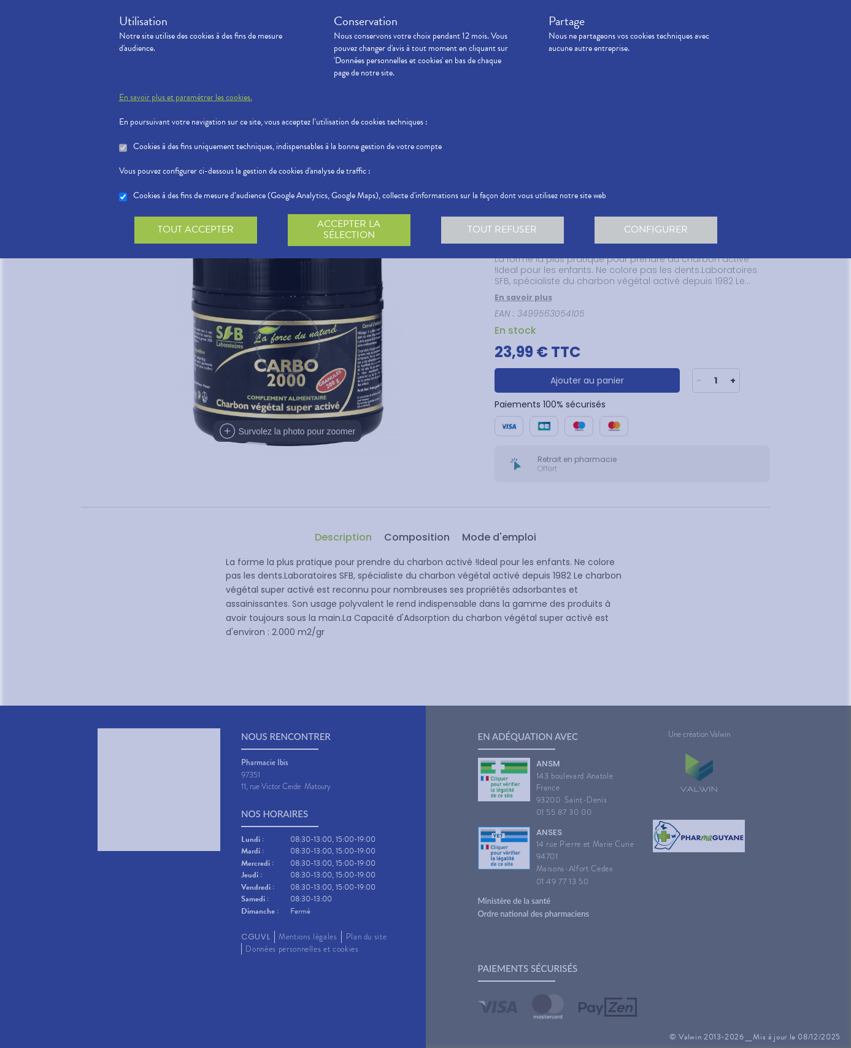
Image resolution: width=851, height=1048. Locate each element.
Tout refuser (502, 229)
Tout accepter (196, 229)
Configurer (656, 229)
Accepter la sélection (348, 229)
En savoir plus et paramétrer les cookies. (185, 97)
